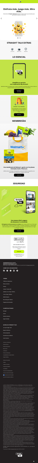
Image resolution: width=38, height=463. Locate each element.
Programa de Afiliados (6, 366)
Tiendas (4, 362)
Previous (1, 16)
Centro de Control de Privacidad (8, 372)
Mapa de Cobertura (6, 330)
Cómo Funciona (6, 338)
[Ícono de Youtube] (14, 271)
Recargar (4, 310)
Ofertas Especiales (6, 332)
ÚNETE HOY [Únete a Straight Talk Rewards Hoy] (19, 114)
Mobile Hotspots (6, 296)
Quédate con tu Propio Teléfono (9, 291)
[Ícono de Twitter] (10, 271)
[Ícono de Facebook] (4, 271)
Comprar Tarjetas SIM (7, 289)
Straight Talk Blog (6, 357)
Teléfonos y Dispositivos (7, 281)
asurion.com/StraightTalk (28, 409)
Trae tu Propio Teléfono (7, 294)
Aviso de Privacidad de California (8, 377)
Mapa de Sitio (5, 348)
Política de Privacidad (6, 360)
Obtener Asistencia (6, 316)
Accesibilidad (5, 368)
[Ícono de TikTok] (17, 271)
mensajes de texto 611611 (30, 265)
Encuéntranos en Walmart (8, 335)
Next (37, 16)
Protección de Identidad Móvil (7, 370)
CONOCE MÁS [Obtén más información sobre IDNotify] (19, 251)
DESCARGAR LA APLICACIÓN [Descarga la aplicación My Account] (19, 91)
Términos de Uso (5, 344)
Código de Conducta (6, 364)
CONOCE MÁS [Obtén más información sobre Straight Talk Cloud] (19, 230)
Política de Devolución (6, 346)
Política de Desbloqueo (6, 352)
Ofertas (4, 286)
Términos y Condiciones (7, 342)
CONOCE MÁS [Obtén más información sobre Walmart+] (19, 175)
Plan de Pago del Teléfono (8, 299)
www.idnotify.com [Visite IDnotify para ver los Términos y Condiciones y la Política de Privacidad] (19, 254)
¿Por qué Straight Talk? (7, 327)
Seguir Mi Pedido (6, 318)
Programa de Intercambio (8, 302)
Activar (4, 313)
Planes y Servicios (6, 283)
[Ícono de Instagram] (7, 271)
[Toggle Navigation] (1, 1)
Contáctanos (5, 350)
